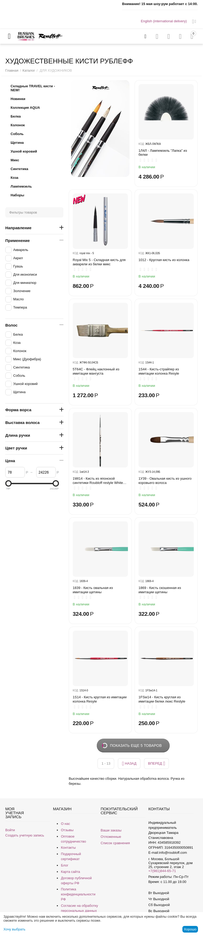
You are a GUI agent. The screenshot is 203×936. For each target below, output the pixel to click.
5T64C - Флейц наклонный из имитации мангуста (96, 371)
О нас (65, 824)
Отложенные (111, 837)
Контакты (68, 848)
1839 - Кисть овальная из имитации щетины (93, 590)
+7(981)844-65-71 (162, 871)
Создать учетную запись (24, 835)
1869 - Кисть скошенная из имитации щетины (160, 590)
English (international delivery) (164, 21)
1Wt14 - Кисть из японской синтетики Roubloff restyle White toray (98, 480)
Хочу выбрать (14, 929)
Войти (10, 830)
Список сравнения (115, 843)
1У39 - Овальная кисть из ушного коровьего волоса (165, 480)
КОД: (142, 143)
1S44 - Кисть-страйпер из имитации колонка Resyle (159, 371)
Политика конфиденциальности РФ (78, 894)
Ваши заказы (111, 830)
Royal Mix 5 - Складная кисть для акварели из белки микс (99, 262)
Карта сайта (70, 872)
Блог (64, 865)
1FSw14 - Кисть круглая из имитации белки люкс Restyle (162, 699)
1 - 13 (106, 763)
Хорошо (190, 929)
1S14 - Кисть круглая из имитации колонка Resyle (100, 699)
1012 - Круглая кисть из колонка (164, 260)
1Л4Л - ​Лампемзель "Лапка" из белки (163, 153)
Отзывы (67, 830)
